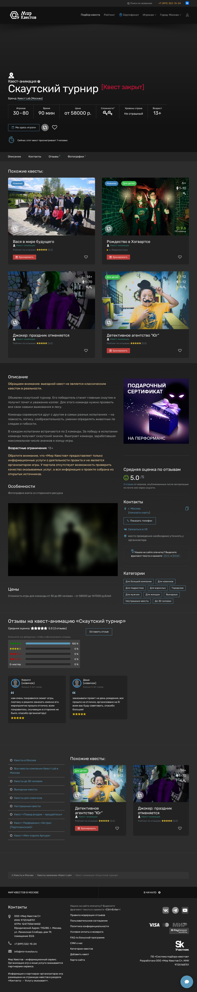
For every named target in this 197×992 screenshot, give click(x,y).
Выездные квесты (23, 789)
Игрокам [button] (149, 15)
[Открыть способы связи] (186, 981)
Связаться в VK (138, 529)
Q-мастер (15, 664)
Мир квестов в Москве (23, 892)
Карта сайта (77, 959)
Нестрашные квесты (137, 601)
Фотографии (77, 156)
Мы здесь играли (24, 127)
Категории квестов (81, 948)
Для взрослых (158, 588)
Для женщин (153, 594)
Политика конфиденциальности (89, 926)
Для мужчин (132, 594)
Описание (14, 156)
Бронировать (24, 257)
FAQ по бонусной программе (87, 937)
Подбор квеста (90, 15)
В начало (152, 892)
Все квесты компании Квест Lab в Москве (34, 770)
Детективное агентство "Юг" (133, 335)
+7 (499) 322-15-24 (170, 3)
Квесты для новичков (26, 798)
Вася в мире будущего (33, 241)
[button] (114, 506)
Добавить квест (79, 954)
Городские (178, 588)
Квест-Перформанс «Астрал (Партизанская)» (30, 825)
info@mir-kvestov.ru (26, 951)
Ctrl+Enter (112, 909)
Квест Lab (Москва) (30, 98)
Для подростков (135, 588)
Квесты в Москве (23, 760)
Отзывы (54, 156)
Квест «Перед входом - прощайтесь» (36, 814)
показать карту (139, 512)
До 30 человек (163, 601)
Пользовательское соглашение (89, 920)
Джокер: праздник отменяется (41, 335)
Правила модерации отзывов (87, 915)
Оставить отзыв (99, 631)
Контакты (34, 156)
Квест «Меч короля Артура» (30, 835)
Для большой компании (139, 581)
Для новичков (165, 581)
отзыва (129, 484)
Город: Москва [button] (170, 15)
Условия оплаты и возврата (86, 931)
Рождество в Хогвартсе (128, 241)
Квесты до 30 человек (26, 781)
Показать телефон (139, 520)
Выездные (172, 594)
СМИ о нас (76, 943)
